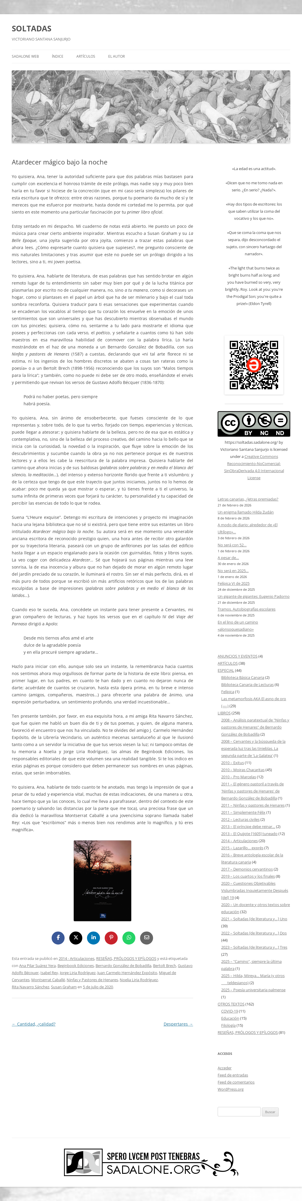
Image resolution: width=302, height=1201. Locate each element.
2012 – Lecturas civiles (240, 819)
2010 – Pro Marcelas (238, 776)
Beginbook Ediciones (76, 965)
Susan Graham (64, 986)
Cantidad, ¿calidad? (33, 1024)
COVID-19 (229, 1011)
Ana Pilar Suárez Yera (37, 965)
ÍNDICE (57, 56)
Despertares (178, 1024)
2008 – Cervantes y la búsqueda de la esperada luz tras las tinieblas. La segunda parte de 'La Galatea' (253, 748)
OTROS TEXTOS (231, 1004)
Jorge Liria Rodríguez (78, 972)
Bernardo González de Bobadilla (123, 965)
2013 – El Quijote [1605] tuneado (249, 833)
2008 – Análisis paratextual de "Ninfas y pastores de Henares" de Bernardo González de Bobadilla (255, 727)
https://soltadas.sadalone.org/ (251, 442)
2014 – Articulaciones (239, 840)
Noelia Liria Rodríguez (139, 979)
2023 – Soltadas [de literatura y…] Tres (254, 947)
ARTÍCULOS (85, 56)
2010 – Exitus (232, 762)
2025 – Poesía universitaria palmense (253, 989)
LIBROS (224, 713)
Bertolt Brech (164, 965)
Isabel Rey (49, 972)
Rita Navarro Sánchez (30, 986)
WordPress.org (231, 1089)
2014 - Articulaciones (76, 958)
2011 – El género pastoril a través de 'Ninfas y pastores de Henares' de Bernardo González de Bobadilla (252, 791)
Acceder (225, 1068)
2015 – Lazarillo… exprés (242, 847)
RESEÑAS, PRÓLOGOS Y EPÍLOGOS (126, 958)
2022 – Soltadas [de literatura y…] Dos (254, 933)
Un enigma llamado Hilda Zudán (246, 512)
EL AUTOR (116, 56)
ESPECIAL (226, 670)
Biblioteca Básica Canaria (242, 677)
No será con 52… (232, 545)
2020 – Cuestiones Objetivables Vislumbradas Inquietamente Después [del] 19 (254, 890)
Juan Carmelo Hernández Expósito (127, 972)
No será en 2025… (233, 570)
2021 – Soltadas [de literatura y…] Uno (254, 918)
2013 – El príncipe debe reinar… (248, 826)
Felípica (227, 691)
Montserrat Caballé (48, 979)
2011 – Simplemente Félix (243, 812)
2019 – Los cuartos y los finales (248, 876)
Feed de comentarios (236, 1082)
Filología (228, 1025)
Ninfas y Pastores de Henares (92, 979)
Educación (230, 1018)
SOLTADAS (31, 28)
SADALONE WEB (25, 56)
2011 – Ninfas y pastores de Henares (253, 805)
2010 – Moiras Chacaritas (243, 769)
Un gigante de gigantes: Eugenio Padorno (254, 596)
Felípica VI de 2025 (234, 583)
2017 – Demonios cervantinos (247, 869)
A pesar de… (228, 557)
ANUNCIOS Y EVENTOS (237, 656)
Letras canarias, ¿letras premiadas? (248, 499)
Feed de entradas (233, 1075)
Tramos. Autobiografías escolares (246, 609)
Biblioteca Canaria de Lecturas (247, 684)
